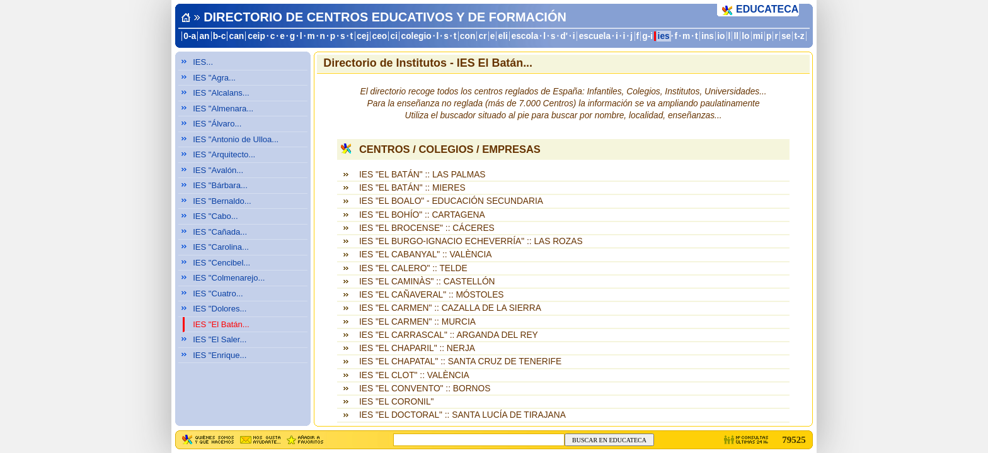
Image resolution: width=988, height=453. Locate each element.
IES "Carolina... (221, 247)
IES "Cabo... (215, 216)
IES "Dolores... (219, 308)
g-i (647, 36)
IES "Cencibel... (221, 262)
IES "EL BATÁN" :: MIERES (412, 188)
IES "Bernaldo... (222, 201)
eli (503, 36)
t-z (800, 36)
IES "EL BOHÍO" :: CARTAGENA (422, 215)
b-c (219, 36)
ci (393, 36)
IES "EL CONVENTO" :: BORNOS (424, 388)
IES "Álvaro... (217, 123)
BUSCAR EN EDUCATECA (609, 440)
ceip (256, 36)
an (204, 36)
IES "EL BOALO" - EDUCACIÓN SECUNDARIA (451, 201)
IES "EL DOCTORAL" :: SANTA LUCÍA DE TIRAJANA (462, 415)
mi (758, 36)
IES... (203, 62)
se (786, 36)
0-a (189, 36)
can (236, 36)
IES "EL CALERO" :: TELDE (413, 268)
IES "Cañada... (220, 232)
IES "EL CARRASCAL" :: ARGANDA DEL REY (448, 335)
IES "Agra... (214, 77)
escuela (595, 36)
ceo (380, 36)
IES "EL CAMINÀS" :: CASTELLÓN (427, 281)
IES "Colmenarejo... (229, 277)
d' (564, 36)
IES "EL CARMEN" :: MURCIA (417, 322)
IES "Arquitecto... (224, 154)
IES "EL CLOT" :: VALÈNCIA (414, 375)
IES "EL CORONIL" (396, 401)
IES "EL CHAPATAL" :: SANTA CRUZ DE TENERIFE (460, 361)
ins (707, 36)
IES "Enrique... (219, 355)
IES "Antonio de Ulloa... (236, 139)
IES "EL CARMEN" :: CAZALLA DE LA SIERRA (450, 308)
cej (363, 36)
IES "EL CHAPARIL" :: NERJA (417, 348)
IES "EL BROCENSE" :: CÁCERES (427, 228)
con (467, 36)
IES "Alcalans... (221, 93)
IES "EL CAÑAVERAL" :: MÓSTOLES (431, 294)
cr (483, 36)
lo (745, 36)
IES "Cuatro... (218, 293)
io (721, 36)
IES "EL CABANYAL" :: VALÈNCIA (425, 254)
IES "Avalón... (218, 170)
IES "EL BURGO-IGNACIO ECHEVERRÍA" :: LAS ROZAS (471, 241)
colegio (416, 36)
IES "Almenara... (223, 108)
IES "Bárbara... (220, 185)
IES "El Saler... (219, 339)
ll (736, 36)
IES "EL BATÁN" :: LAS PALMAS (422, 174)
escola (524, 36)
